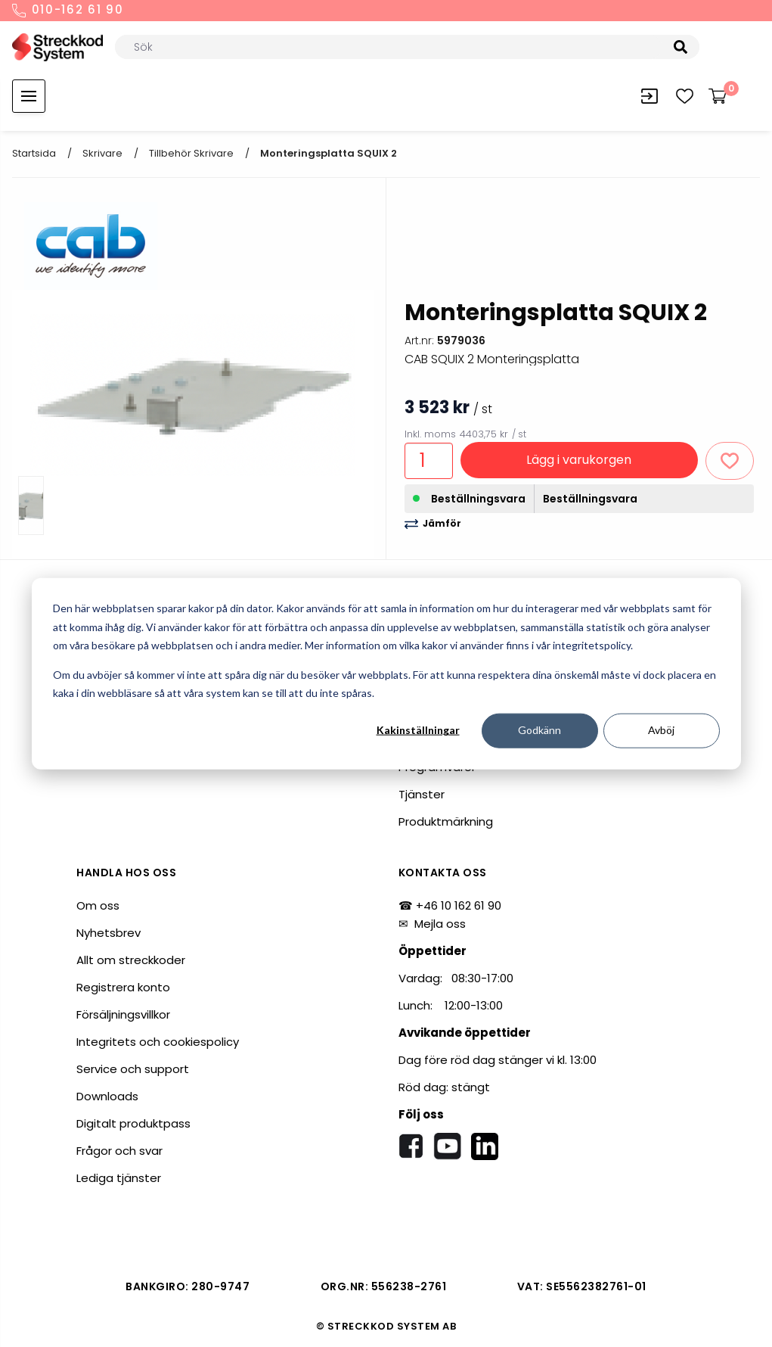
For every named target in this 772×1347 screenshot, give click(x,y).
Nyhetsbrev (108, 933)
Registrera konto (123, 987)
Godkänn (539, 729)
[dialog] (386, 674)
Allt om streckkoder (130, 960)
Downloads (107, 1096)
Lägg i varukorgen (578, 459)
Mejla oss (440, 924)
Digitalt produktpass (133, 1123)
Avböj (661, 729)
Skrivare (102, 153)
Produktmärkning (445, 821)
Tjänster (421, 794)
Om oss (97, 905)
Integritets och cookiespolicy (157, 1042)
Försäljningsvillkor (123, 1014)
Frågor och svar (119, 1151)
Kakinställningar (418, 729)
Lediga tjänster (118, 1178)
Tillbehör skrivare (191, 153)
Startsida (34, 153)
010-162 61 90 (68, 10)
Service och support (132, 1069)
